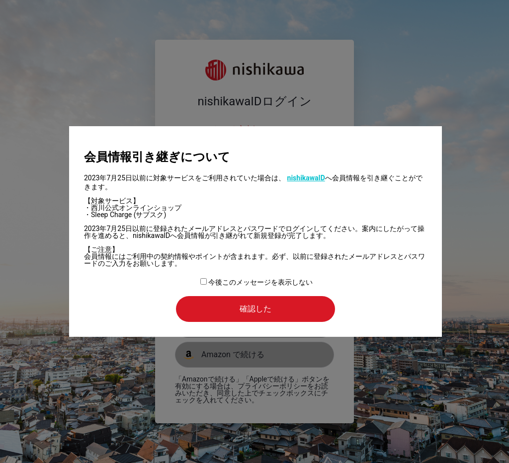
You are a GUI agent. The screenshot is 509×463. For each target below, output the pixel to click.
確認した (255, 308)
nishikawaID (306, 178)
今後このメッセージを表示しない (256, 282)
